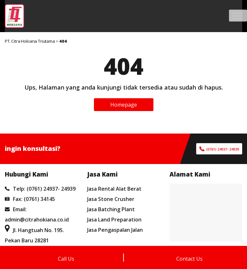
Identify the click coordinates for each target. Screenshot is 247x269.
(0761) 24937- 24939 (222, 149)
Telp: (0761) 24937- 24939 (40, 188)
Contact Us (189, 258)
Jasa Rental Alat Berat (114, 188)
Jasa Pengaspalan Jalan (115, 229)
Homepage (123, 104)
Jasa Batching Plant (111, 209)
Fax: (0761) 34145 (30, 199)
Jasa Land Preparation (114, 219)
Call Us (66, 258)
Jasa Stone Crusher (110, 199)
